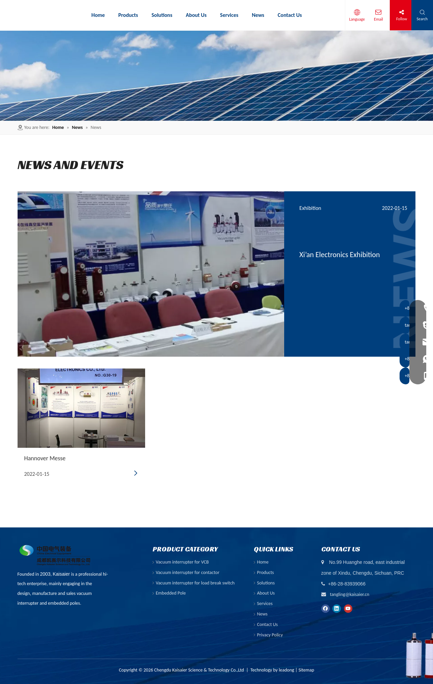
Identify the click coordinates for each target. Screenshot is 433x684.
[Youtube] (348, 608)
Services (265, 603)
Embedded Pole (171, 593)
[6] (216, 76)
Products (265, 572)
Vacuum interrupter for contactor (188, 572)
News (262, 614)
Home (263, 562)
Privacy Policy (270, 635)
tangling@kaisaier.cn (349, 594)
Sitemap (306, 670)
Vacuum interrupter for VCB (182, 562)
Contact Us (267, 624)
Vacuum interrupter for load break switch (195, 583)
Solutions (266, 583)
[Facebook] (325, 608)
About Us (266, 593)
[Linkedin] (336, 608)
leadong (286, 670)
